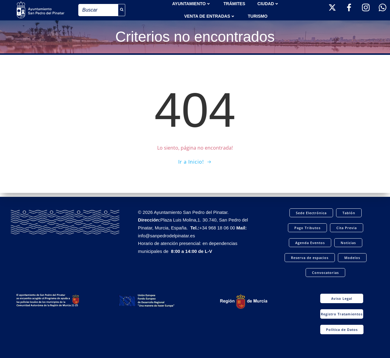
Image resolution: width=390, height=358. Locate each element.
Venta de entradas (210, 15)
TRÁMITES (234, 3)
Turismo (258, 15)
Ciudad (268, 3)
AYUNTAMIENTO (191, 3)
